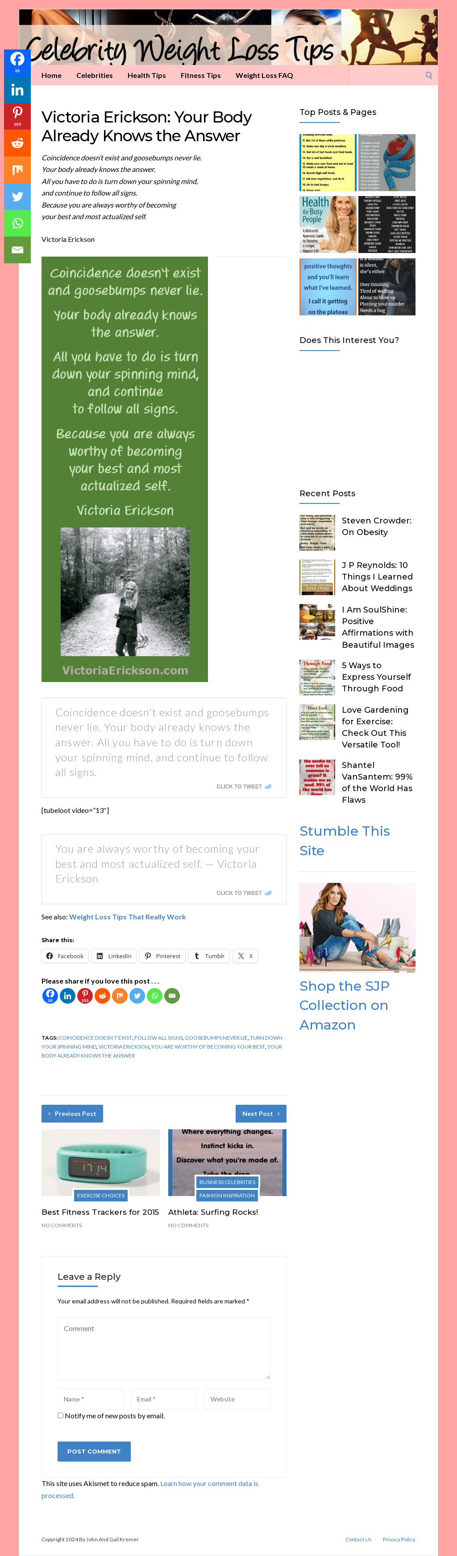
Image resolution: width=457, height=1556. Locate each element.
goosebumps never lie (216, 1037)
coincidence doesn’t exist (95, 1037)
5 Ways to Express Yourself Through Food (376, 677)
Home (52, 75)
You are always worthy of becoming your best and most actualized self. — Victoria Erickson (158, 863)
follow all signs (158, 1037)
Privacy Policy (399, 1539)
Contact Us (358, 1539)
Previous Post (72, 1113)
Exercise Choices (101, 1195)
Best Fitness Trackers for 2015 (100, 1212)
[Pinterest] (85, 996)
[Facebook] (50, 996)
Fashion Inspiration (227, 1195)
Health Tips (147, 75)
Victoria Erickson (124, 1046)
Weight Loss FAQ (264, 75)
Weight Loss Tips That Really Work (127, 916)
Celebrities (94, 75)
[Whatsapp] (154, 996)
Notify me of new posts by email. (115, 1415)
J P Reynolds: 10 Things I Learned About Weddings (377, 576)
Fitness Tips (201, 75)
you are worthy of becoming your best (208, 1046)
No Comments (62, 1225)
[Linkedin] (67, 996)
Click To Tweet (239, 786)
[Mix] (120, 996)
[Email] (172, 996)
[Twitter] (137, 996)
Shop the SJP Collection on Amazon (344, 1005)
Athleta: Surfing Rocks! (213, 1212)
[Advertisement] (357, 418)
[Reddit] (102, 996)
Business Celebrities (227, 1182)
